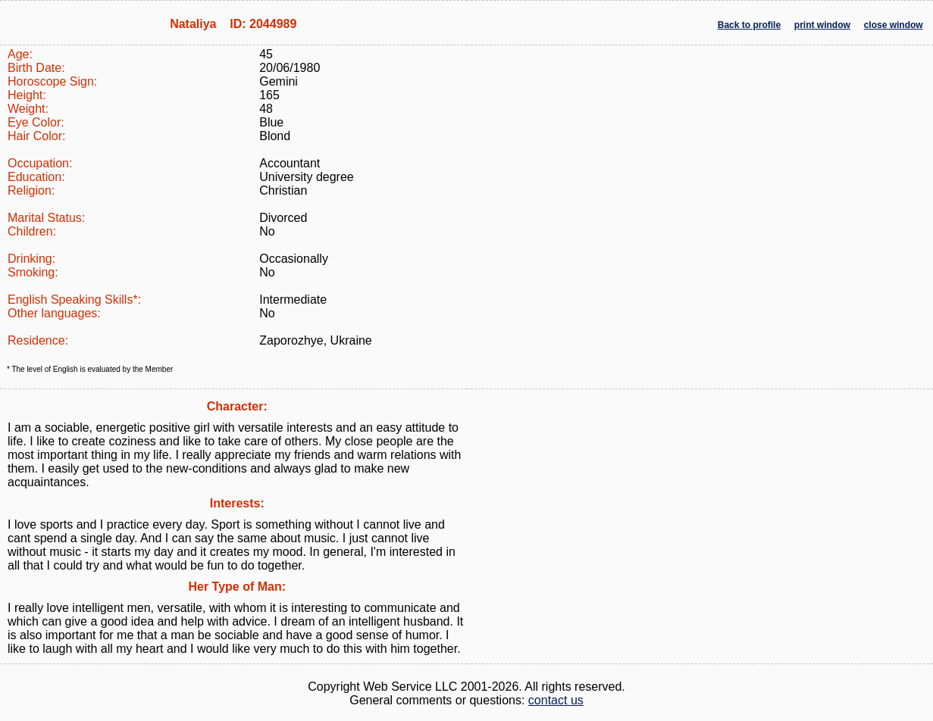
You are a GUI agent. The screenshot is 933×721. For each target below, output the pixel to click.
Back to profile (749, 25)
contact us (556, 700)
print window (822, 25)
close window (893, 25)
